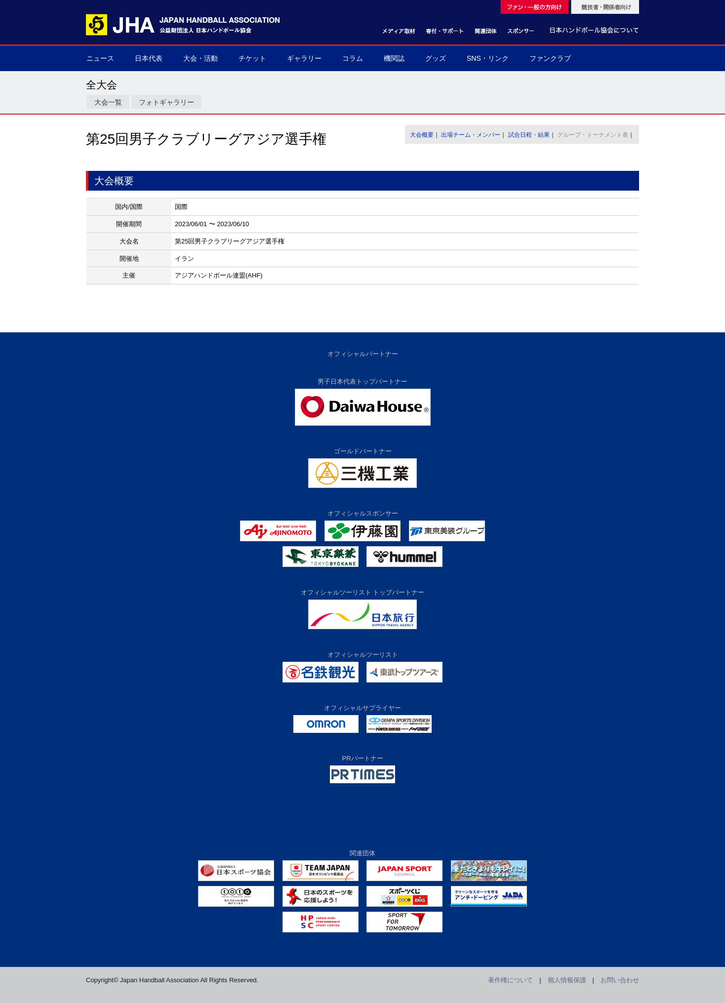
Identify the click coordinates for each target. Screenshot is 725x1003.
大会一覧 (108, 102)
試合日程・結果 (529, 134)
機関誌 (394, 58)
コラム (352, 58)
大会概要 (422, 134)
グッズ (435, 58)
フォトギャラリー (166, 102)
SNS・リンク (488, 58)
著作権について (510, 980)
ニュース (100, 58)
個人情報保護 (567, 980)
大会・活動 (200, 58)
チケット (252, 58)
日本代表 (148, 58)
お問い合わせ (620, 980)
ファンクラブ (550, 58)
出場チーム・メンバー (470, 134)
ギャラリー (304, 58)
